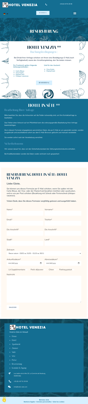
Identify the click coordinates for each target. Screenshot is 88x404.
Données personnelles (44, 402)
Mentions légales (29, 402)
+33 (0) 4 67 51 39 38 (21, 381)
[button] (42, 13)
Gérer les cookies (58, 402)
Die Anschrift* (25, 231)
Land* (63, 241)
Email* (25, 221)
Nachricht (44, 281)
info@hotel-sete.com (20, 387)
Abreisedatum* (63, 261)
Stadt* (25, 241)
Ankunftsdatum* (25, 261)
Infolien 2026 (44, 400)
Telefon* (63, 221)
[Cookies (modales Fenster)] (4, 400)
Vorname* (63, 211)
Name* (25, 211)
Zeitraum (44, 252)
